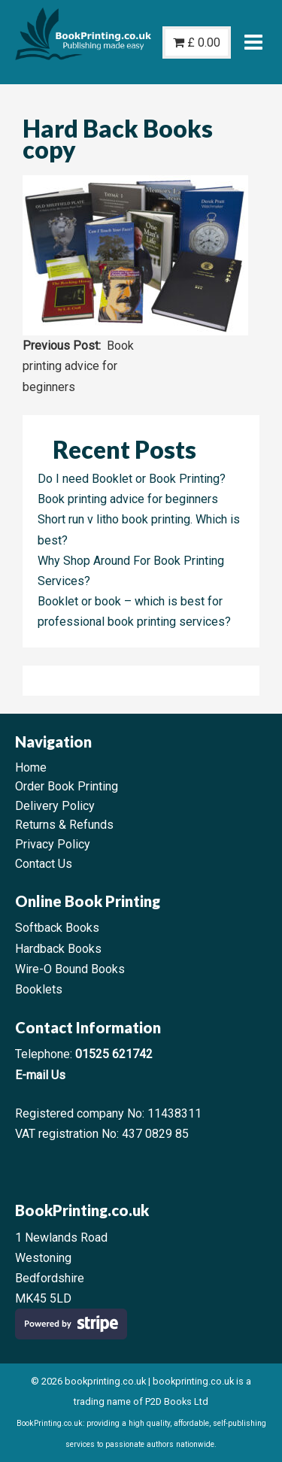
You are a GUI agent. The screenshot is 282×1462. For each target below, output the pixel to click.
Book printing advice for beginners (78, 365)
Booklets (38, 989)
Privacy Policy (52, 844)
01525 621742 (114, 1054)
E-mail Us (40, 1075)
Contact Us (43, 864)
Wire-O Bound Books (70, 969)
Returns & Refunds (64, 824)
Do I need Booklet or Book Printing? (132, 479)
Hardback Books (58, 949)
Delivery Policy (55, 806)
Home (31, 767)
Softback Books (57, 928)
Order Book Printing (66, 786)
